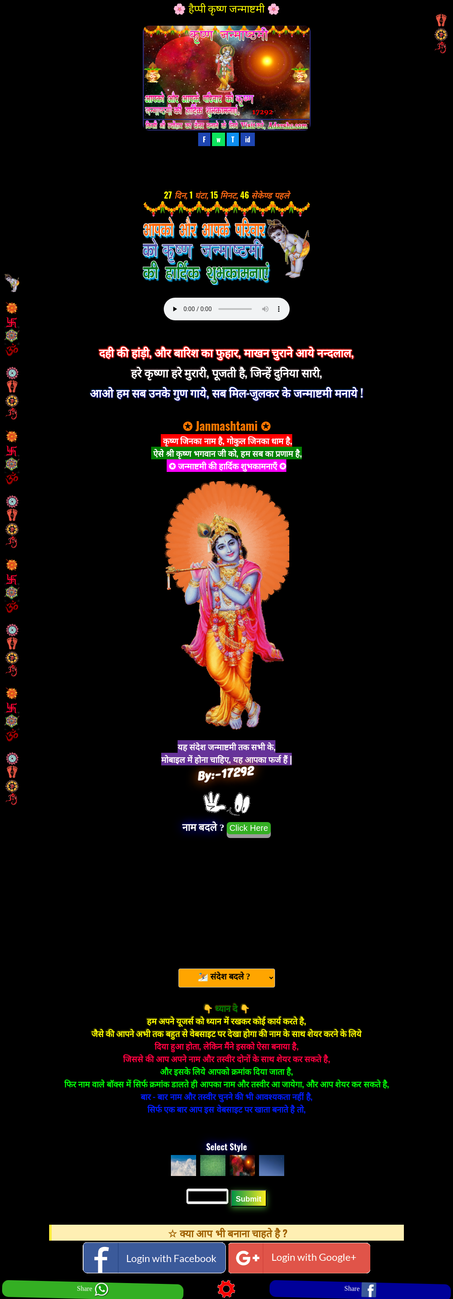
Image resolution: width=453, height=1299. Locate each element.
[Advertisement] (227, 899)
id (247, 139)
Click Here (248, 828)
